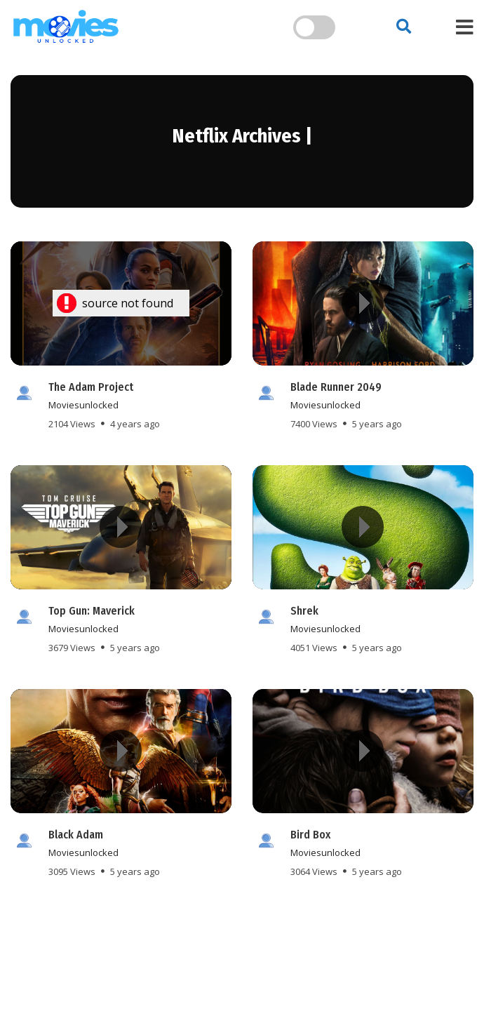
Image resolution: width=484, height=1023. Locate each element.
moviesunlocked (83, 405)
